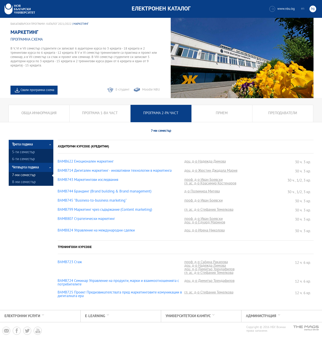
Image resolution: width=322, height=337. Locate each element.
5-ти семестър (23, 152)
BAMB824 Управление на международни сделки (96, 231)
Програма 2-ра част (160, 113)
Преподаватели (282, 113)
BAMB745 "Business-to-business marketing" (92, 201)
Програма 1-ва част (100, 113)
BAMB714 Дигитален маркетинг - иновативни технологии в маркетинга (115, 171)
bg (313, 9)
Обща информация (38, 113)
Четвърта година (25, 167)
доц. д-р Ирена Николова (204, 231)
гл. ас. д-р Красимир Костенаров (210, 184)
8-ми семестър (24, 182)
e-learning (95, 316)
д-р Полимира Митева (202, 192)
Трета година (22, 144)
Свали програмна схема (37, 90)
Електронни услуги (22, 316)
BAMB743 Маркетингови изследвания (88, 180)
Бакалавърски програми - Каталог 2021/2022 (40, 24)
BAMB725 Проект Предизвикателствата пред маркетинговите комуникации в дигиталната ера (120, 294)
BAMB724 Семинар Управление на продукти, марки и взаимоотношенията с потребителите (118, 283)
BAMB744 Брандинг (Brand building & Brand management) (105, 192)
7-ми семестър (23, 175)
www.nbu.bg (282, 9)
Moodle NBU (151, 90)
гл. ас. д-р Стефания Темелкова (208, 210)
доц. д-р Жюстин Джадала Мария (210, 171)
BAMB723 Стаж (70, 262)
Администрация (261, 316)
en (302, 9)
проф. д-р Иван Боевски (203, 180)
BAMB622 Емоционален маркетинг (86, 162)
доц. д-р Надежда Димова (205, 162)
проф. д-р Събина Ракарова (206, 262)
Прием (222, 113)
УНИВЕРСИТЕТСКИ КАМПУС (188, 316)
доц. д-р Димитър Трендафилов (209, 269)
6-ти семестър (23, 159)
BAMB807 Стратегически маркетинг (86, 219)
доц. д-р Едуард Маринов (204, 223)
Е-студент (122, 90)
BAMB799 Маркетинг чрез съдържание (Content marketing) (105, 210)
